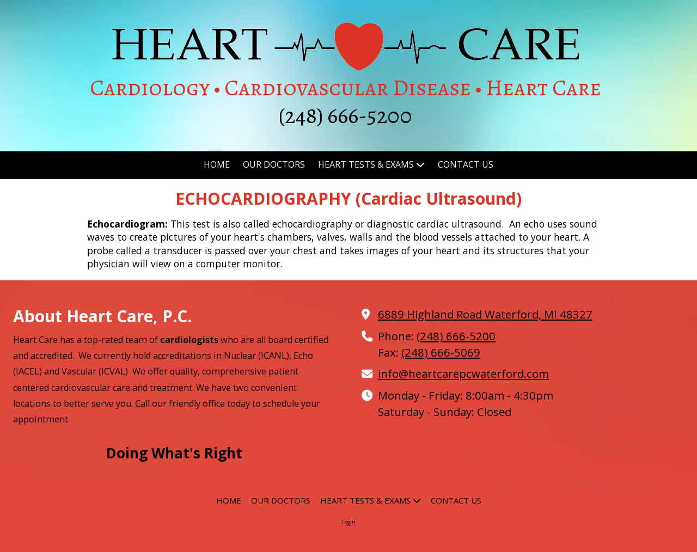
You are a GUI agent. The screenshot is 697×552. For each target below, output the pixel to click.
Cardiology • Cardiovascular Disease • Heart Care (345, 87)
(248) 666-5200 (456, 336)
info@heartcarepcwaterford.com (463, 373)
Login (349, 522)
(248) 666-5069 (440, 352)
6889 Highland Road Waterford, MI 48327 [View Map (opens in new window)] (485, 314)
